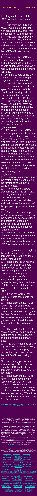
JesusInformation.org (15, 462)
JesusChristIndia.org (17, 459)
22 (2, 361)
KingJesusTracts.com (9, 490)
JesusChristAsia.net (16, 464)
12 (2, 188)
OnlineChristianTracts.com (17, 485)
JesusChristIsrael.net (7, 464)
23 (2, 375)
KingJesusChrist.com (9, 491)
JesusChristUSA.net (5, 466)
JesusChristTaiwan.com (8, 481)
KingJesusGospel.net (32, 472)
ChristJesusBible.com (32, 483)
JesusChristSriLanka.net (18, 470)
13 (2, 212)
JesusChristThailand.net (14, 471)
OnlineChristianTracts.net (18, 487)
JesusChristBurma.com (5, 478)
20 (2, 329)
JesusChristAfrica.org (7, 457)
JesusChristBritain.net (18, 465)
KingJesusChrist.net (28, 491)
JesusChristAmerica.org (15, 455)
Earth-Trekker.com (18, 479)
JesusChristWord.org (5, 461)
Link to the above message (14, 444)
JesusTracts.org (23, 462)
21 (2, 343)
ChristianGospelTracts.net (6, 487)
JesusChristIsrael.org (7, 454)
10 (2, 153)
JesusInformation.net (15, 473)
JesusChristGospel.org (23, 461)
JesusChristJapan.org (18, 458)
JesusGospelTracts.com (8, 489)
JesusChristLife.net (18, 467)
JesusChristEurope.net (27, 464)
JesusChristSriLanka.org (18, 460)
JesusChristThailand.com (18, 481)
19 (2, 302)
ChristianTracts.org (30, 462)
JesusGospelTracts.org (19, 489)
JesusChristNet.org (18, 456)
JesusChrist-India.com (29, 480)
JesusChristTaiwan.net (5, 471)
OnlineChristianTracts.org (18, 486)
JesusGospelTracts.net (29, 489)
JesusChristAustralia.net (24, 471)
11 (2, 177)
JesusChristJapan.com (28, 481)
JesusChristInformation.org (27, 455)
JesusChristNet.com (18, 477)
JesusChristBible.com (14, 483)
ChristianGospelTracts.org (6, 486)
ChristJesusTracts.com (8, 488)
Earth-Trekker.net (33, 471)
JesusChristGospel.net (23, 472)
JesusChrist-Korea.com (29, 478)
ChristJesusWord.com (23, 483)
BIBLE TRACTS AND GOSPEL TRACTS (12, 404)
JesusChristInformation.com (27, 476)
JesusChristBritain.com (18, 475)
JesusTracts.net (23, 473)
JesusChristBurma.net (27, 469)
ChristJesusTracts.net (29, 488)
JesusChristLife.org (6, 462)
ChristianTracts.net (30, 473)
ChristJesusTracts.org (18, 488)
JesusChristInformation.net (27, 466)
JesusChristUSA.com (5, 476)
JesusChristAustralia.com (18, 482)
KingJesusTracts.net (28, 490)
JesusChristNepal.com (6, 480)
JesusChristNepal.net (7, 469)
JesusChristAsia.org (16, 454)
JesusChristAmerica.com (15, 476)
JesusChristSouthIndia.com (17, 480)
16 (2, 261)
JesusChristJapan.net (18, 468)
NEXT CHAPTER (18, 405)
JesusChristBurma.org (27, 459)
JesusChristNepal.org (7, 459)
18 (2, 294)
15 (2, 250)
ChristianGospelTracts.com (6, 485)
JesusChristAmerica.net (15, 466)
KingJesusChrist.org (18, 491)
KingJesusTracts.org (18, 490)
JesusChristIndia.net (17, 469)
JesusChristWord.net (5, 472)
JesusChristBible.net (13, 472)
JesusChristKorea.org (27, 457)
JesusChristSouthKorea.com (17, 478)
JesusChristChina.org (17, 457)
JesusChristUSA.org (5, 455)
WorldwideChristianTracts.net (30, 487)
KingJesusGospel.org (32, 461)
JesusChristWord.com (5, 483)
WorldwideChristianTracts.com (30, 485)
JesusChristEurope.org (27, 454)
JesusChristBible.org (13, 461)
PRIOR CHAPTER (30, 404)
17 (2, 276)
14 (2, 232)
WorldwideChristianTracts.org (30, 486)
